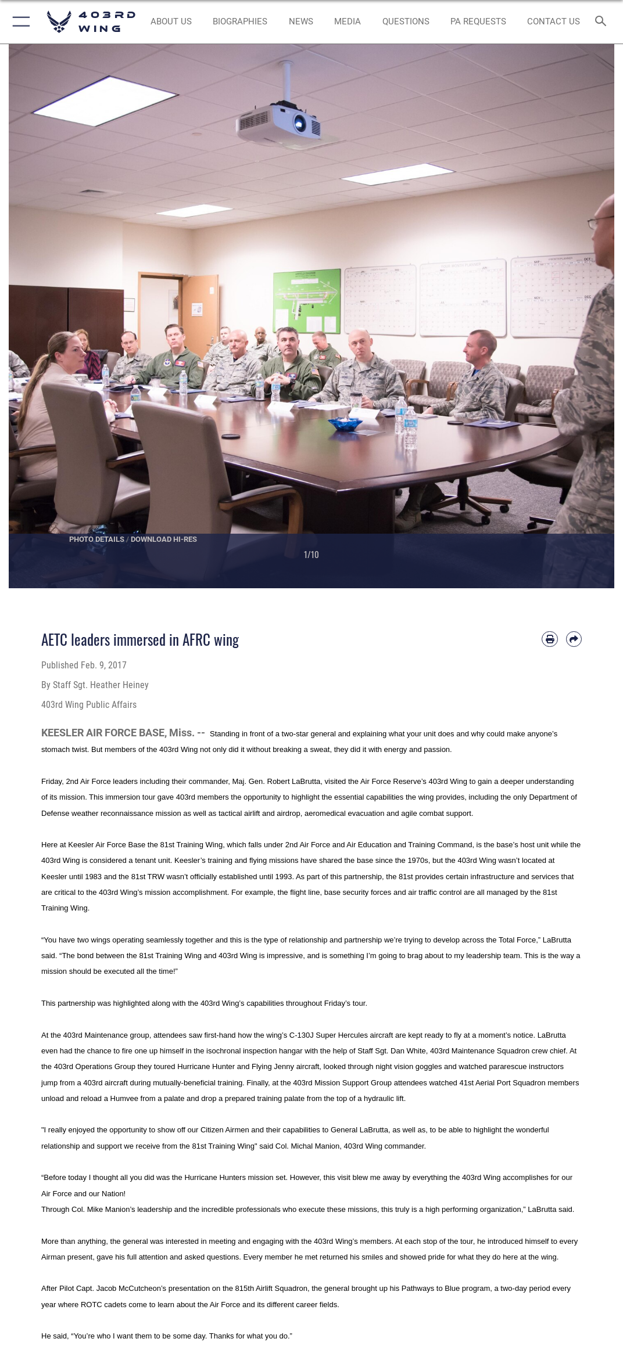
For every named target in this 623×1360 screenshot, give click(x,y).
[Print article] (549, 639)
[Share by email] (574, 639)
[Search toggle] (603, 22)
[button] (19, 22)
